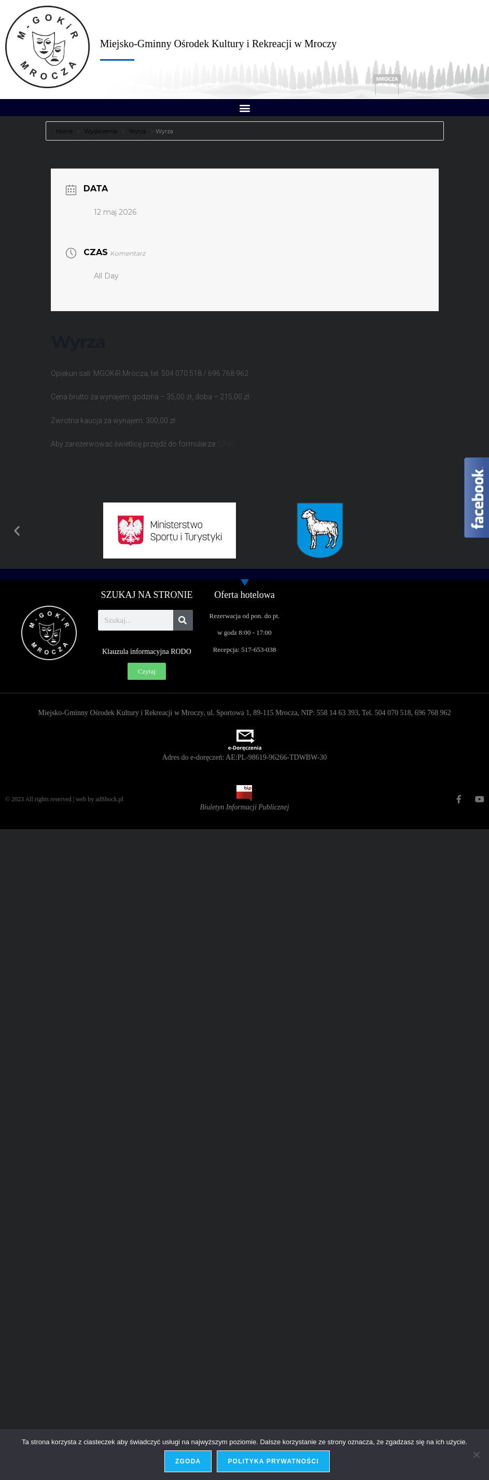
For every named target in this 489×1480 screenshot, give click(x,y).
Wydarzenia (100, 131)
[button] (244, 107)
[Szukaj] (183, 620)
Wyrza (137, 131)
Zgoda (188, 1461)
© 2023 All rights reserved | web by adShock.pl (64, 799)
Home (65, 131)
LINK (225, 444)
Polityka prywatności (273, 1461)
